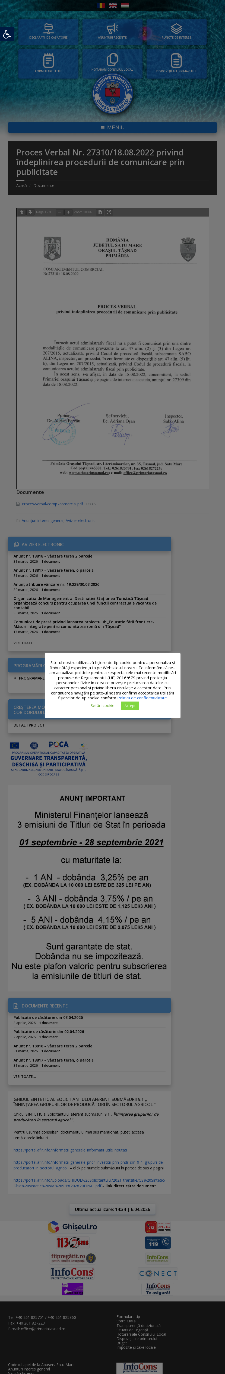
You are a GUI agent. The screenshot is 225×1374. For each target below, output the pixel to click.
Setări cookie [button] (103, 705)
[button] (7, 34)
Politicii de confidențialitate (142, 697)
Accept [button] (130, 705)
